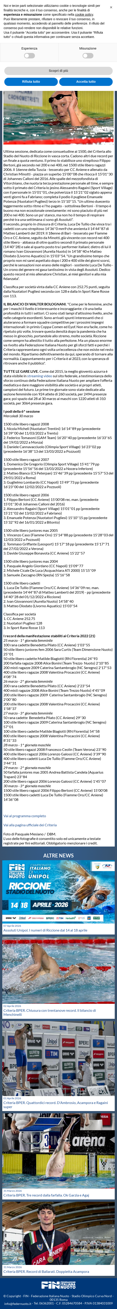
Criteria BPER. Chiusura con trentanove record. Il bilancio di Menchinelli (49, 1012)
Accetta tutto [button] (86, 81)
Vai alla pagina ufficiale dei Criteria (30, 825)
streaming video (39, 376)
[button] (111, 7)
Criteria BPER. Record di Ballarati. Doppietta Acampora (46, 1271)
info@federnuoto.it (17, 1304)
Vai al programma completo (24, 816)
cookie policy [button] (84, 14)
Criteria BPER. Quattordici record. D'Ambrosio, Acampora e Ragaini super (55, 1104)
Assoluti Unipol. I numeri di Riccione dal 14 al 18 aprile (45, 930)
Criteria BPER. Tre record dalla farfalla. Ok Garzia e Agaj (46, 1195)
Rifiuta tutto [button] (31, 81)
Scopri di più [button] (58, 70)
